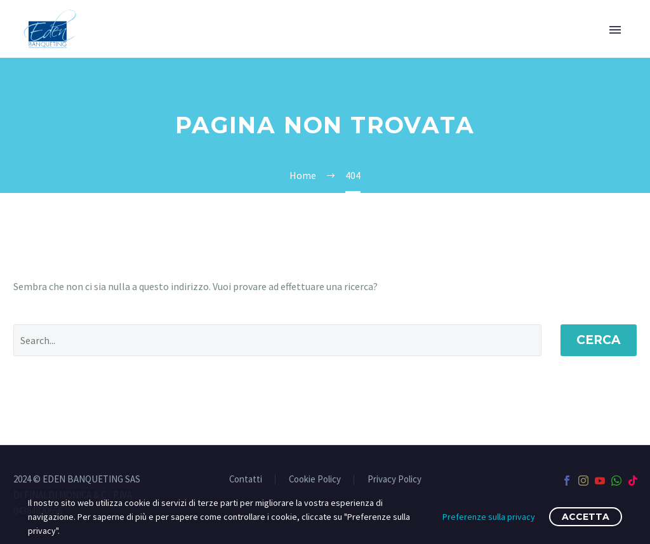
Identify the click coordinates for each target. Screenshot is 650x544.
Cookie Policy (315, 479)
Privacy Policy (394, 479)
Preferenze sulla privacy (488, 516)
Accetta (585, 516)
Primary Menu (615, 30)
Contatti (245, 479)
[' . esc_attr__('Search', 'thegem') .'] (277, 340)
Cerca (598, 340)
